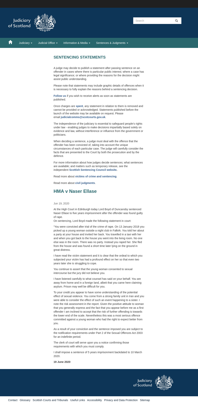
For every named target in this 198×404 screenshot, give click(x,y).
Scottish (75, 169)
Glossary (25, 400)
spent (79, 106)
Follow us (60, 95)
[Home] (12, 41)
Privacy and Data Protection (121, 400)
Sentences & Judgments (112, 42)
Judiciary (25, 42)
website (112, 169)
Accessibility (94, 400)
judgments (88, 183)
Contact (12, 400)
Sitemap (145, 400)
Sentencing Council (94, 169)
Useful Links (77, 400)
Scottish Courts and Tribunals (50, 400)
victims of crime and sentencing (95, 176)
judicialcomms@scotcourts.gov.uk (83, 117)
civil (78, 183)
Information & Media (76, 42)
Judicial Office (48, 42)
